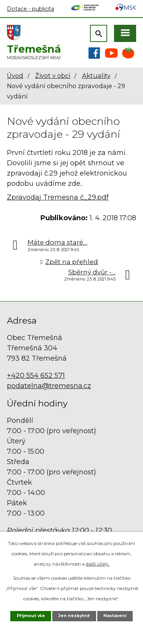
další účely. (98, 564)
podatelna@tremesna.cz (49, 386)
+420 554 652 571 (36, 375)
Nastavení (114, 615)
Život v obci (52, 75)
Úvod (15, 75)
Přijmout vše (31, 615)
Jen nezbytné (74, 615)
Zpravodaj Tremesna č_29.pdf (58, 197)
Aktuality (96, 75)
